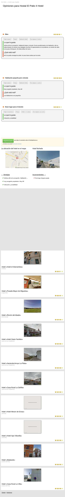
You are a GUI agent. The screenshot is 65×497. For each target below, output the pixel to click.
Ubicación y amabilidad (10, 184)
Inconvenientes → (39, 175)
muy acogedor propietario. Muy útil (14, 181)
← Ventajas (5, 175)
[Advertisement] (32, 69)
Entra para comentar (17, 143)
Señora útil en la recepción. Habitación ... (16, 178)
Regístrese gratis (8, 140)
